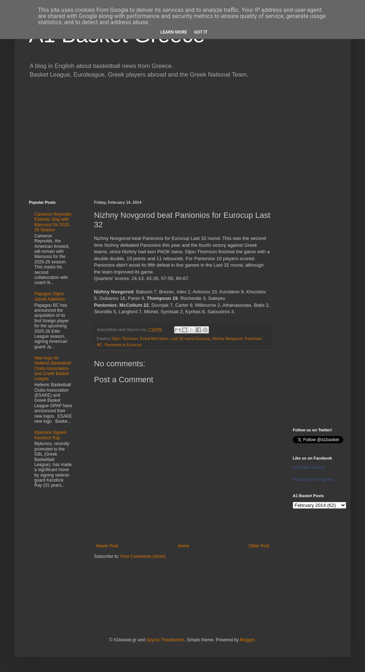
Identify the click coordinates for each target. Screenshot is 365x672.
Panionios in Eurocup (122, 345)
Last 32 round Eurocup (190, 338)
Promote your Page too (313, 479)
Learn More (173, 32)
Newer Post (107, 545)
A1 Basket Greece (309, 467)
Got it (200, 32)
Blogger (247, 639)
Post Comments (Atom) (143, 556)
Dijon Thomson (125, 338)
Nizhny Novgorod (227, 338)
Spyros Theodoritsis (165, 639)
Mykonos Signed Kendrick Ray (50, 435)
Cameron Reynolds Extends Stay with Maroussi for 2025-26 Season (53, 222)
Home (183, 545)
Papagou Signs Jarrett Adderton (49, 296)
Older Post (259, 545)
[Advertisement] (182, 138)
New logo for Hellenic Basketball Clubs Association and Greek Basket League (52, 369)
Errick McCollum (154, 338)
